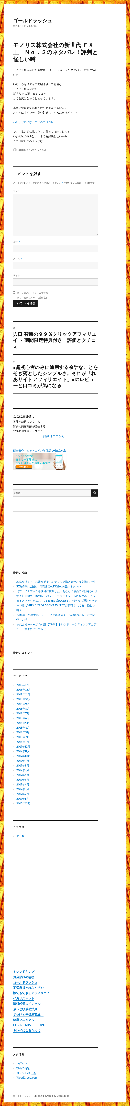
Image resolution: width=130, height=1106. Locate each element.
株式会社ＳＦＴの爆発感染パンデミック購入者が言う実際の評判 (55, 581)
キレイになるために (26, 1030)
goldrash (23, 149)
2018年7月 (22, 713)
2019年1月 (22, 685)
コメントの (26, 1073)
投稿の (23, 1068)
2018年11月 (23, 694)
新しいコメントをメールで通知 (32, 292)
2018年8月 (23, 708)
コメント (18, 191)
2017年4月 (22, 784)
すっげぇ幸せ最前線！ (28, 1014)
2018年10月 (23, 699)
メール (17, 258)
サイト (16, 275)
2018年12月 (23, 689)
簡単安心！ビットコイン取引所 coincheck (39, 450)
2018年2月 (22, 737)
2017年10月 (23, 756)
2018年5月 (22, 723)
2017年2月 (22, 794)
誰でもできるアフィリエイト (33, 993)
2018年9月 (23, 704)
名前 (16, 242)
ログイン (21, 1063)
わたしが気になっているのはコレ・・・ (37, 122)
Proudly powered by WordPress (51, 1095)
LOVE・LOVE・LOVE (29, 1025)
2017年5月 (22, 779)
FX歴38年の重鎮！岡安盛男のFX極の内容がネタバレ (48, 586)
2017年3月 (22, 789)
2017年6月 (22, 775)
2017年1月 (22, 798)
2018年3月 (22, 732)
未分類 (20, 836)
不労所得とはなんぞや (28, 988)
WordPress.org (26, 1077)
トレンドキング (23, 972)
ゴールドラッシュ (32, 21)
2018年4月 (23, 727)
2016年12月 (23, 803)
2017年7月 (22, 770)
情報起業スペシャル (26, 1004)
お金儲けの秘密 (23, 977)
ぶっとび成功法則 (25, 1009)
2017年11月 (23, 751)
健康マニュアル (23, 1020)
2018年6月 (23, 718)
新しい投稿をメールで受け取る (32, 297)
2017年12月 (23, 746)
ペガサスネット (23, 998)
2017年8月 (22, 765)
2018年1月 (22, 741)
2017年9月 (22, 760)
